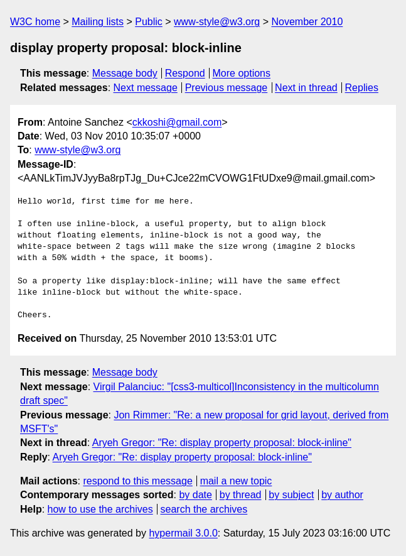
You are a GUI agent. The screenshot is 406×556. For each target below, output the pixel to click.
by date (195, 494)
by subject (291, 494)
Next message (146, 87)
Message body (125, 73)
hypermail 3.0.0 (183, 533)
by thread (241, 494)
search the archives (204, 509)
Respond (185, 73)
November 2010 (307, 21)
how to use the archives (100, 509)
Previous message (226, 87)
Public (149, 21)
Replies (361, 87)
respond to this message (137, 481)
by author (342, 494)
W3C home (35, 21)
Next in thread (306, 87)
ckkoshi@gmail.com (177, 122)
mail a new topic (236, 481)
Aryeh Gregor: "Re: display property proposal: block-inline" (221, 442)
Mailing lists (98, 21)
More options (242, 73)
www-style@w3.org (217, 21)
